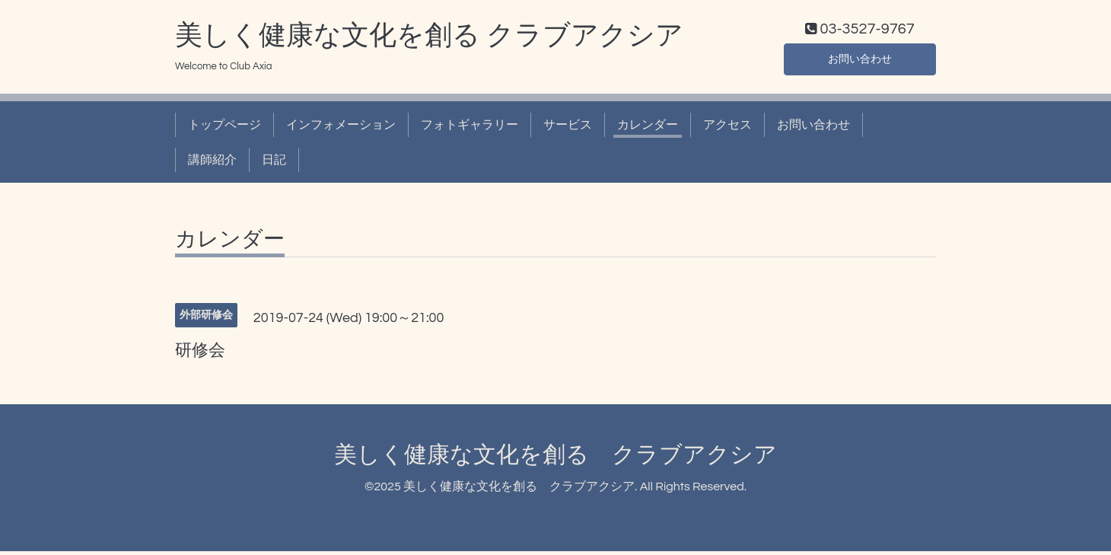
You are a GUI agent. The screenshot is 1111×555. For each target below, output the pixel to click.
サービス (567, 128)
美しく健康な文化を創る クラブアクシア (429, 38)
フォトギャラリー (469, 128)
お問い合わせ (859, 61)
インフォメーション (341, 128)
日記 (274, 164)
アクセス (727, 128)
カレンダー (647, 128)
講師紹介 (212, 164)
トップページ (224, 128)
